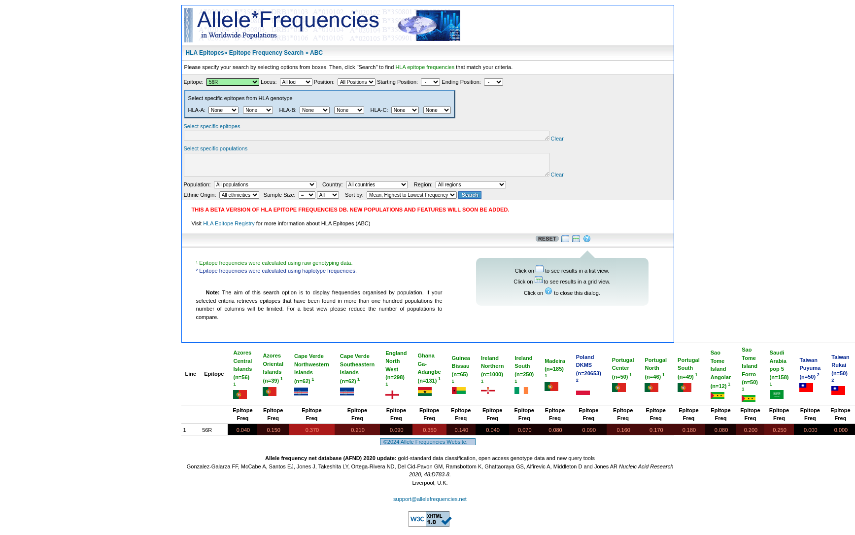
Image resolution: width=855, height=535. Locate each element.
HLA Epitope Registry (229, 229)
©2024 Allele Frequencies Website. (428, 448)
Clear (596, 140)
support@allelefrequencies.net (430, 505)
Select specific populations (216, 150)
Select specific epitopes (212, 126)
